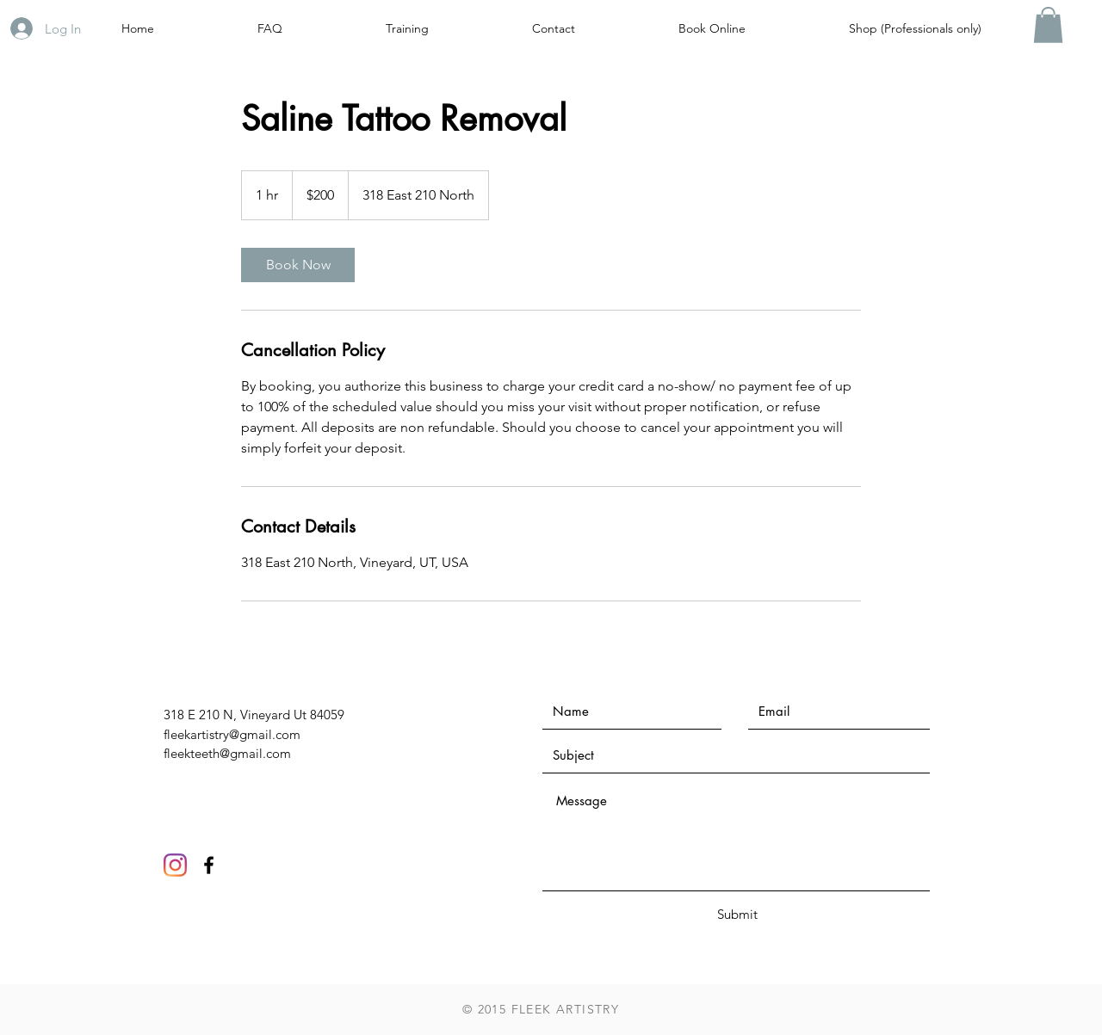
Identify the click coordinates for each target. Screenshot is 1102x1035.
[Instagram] (175, 865)
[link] (298, 265)
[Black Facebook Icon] (208, 865)
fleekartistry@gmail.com (232, 734)
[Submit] (737, 914)
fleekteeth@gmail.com (227, 753)
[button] (1048, 25)
